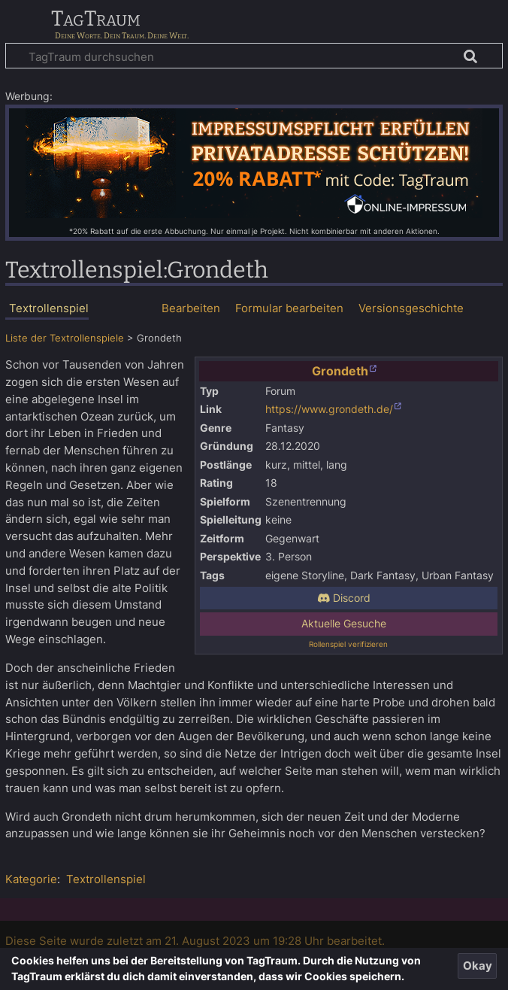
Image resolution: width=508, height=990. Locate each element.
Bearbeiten (191, 308)
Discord (343, 598)
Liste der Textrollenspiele (64, 338)
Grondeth (340, 370)
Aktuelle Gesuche (343, 624)
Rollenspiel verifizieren (348, 643)
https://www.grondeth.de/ (329, 409)
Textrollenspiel (106, 879)
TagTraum (96, 19)
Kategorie (31, 879)
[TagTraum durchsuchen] (254, 56)
